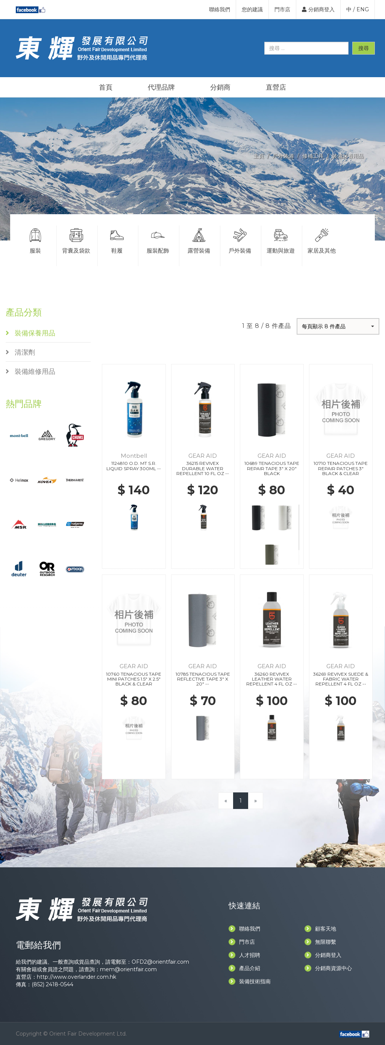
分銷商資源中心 (328, 968)
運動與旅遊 (281, 239)
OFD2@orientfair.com (160, 961)
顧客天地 (320, 928)
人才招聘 (244, 955)
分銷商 (220, 87)
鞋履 (117, 239)
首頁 (105, 87)
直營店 (276, 87)
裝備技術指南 (250, 981)
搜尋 (363, 48)
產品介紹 (244, 968)
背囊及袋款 (76, 239)
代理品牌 (161, 87)
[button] (338, 326)
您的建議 (252, 9)
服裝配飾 (158, 239)
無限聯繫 (320, 941)
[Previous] (225, 800)
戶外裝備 (283, 155)
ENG (362, 9)
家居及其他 (322, 239)
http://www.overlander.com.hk (76, 976)
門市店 (282, 9)
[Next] (255, 800)
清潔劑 (20, 352)
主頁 (258, 155)
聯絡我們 (219, 9)
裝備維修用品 (30, 371)
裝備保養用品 (348, 155)
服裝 (35, 239)
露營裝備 (199, 239)
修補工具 (312, 155)
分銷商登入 (318, 9)
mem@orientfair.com (128, 969)
